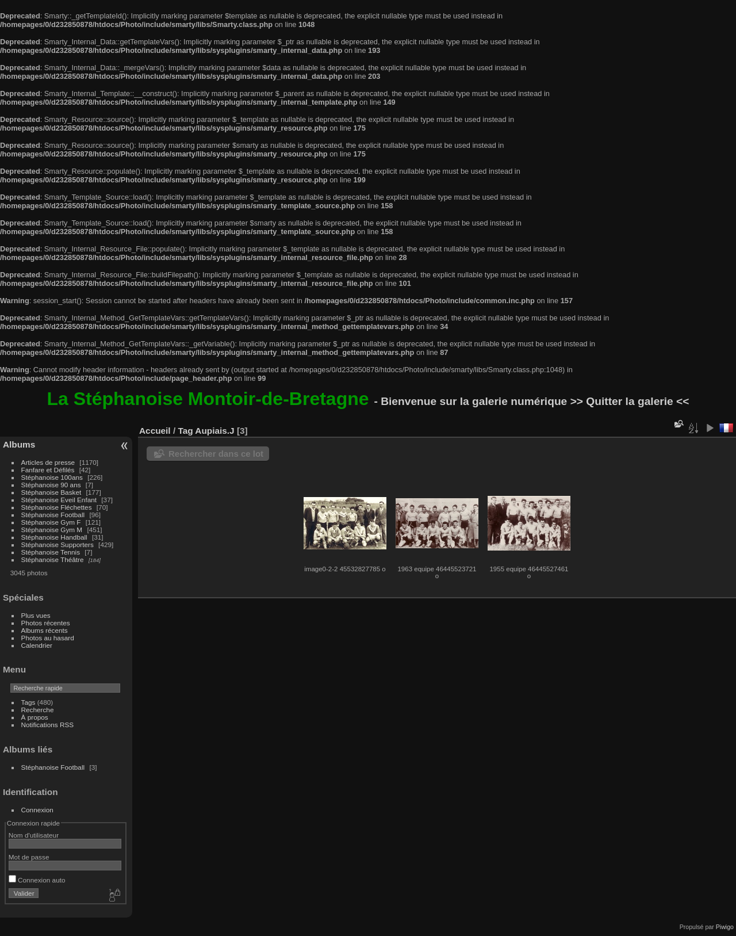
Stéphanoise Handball (54, 537)
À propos (34, 717)
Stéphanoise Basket (51, 492)
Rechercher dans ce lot (215, 454)
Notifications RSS (47, 724)
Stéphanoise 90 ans (51, 484)
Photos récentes (45, 622)
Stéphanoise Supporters (57, 544)
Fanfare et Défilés (48, 469)
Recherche (37, 709)
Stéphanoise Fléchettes (56, 507)
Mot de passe (29, 857)
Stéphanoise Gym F (51, 522)
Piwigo (725, 926)
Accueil (155, 430)
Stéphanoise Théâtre (52, 559)
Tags (28, 702)
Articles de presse (48, 462)
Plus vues (36, 615)
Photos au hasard (47, 637)
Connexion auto (37, 880)
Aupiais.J (214, 430)
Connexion (37, 809)
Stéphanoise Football (53, 514)
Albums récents (44, 630)
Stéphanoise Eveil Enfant (59, 499)
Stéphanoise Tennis (50, 552)
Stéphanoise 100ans (52, 477)
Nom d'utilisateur (34, 835)
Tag (185, 430)
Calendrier (36, 645)
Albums (19, 444)
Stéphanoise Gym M (52, 529)
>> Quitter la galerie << (629, 401)
